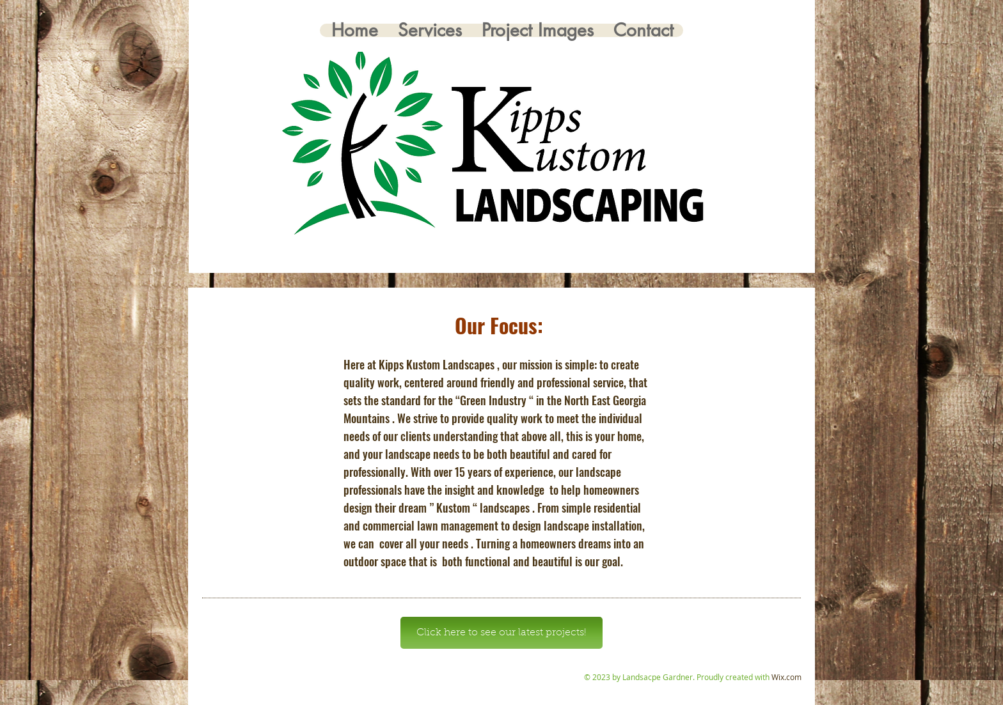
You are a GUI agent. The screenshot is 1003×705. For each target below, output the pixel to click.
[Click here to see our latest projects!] (501, 633)
